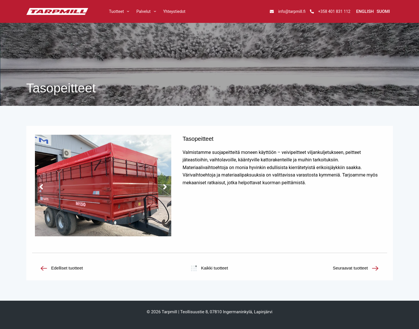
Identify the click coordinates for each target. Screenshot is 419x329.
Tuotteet (120, 11)
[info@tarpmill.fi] (272, 11)
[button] (41, 187)
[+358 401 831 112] (312, 11)
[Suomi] (383, 11)
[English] (364, 11)
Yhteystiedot (174, 11)
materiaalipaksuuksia (243, 175)
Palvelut (147, 11)
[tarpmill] (57, 11)
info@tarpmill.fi (291, 11)
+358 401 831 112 (334, 11)
